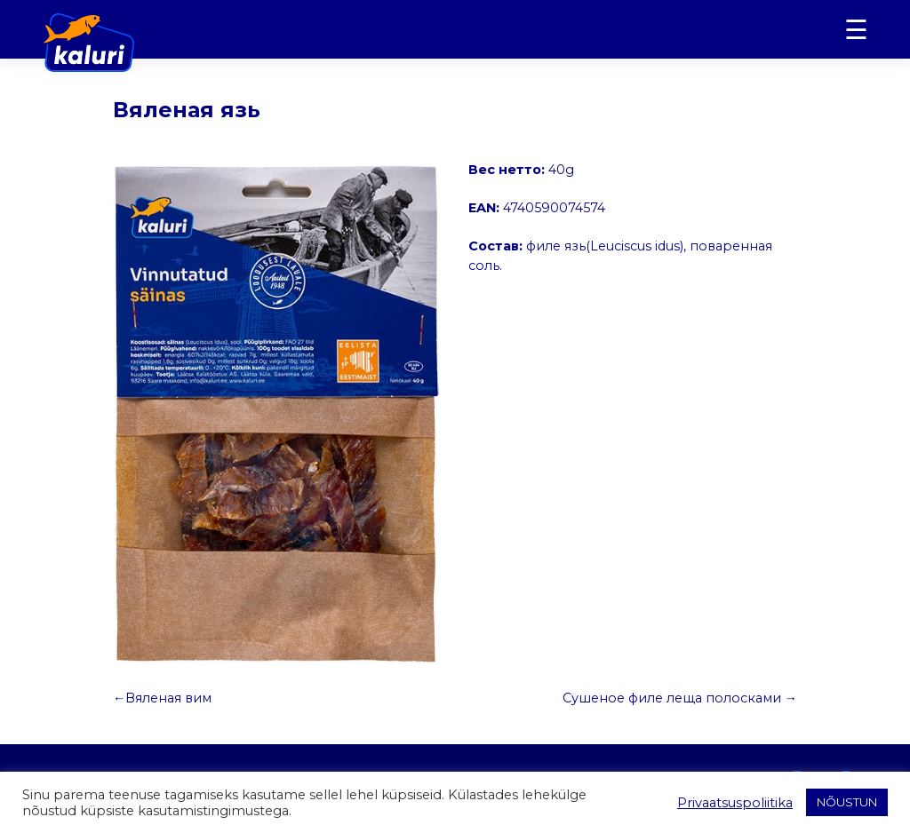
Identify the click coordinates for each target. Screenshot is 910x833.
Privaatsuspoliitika (735, 803)
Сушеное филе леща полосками (672, 698)
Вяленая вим (168, 698)
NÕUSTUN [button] (847, 802)
